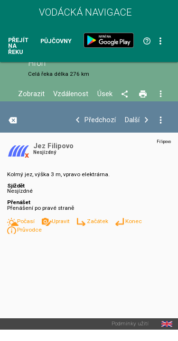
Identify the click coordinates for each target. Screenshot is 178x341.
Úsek (104, 94)
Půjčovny (56, 41)
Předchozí (100, 120)
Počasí (26, 221)
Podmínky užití (130, 324)
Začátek (98, 221)
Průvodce (29, 229)
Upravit (61, 221)
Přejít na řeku (18, 46)
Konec (133, 221)
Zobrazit (31, 94)
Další (132, 120)
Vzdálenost (70, 94)
